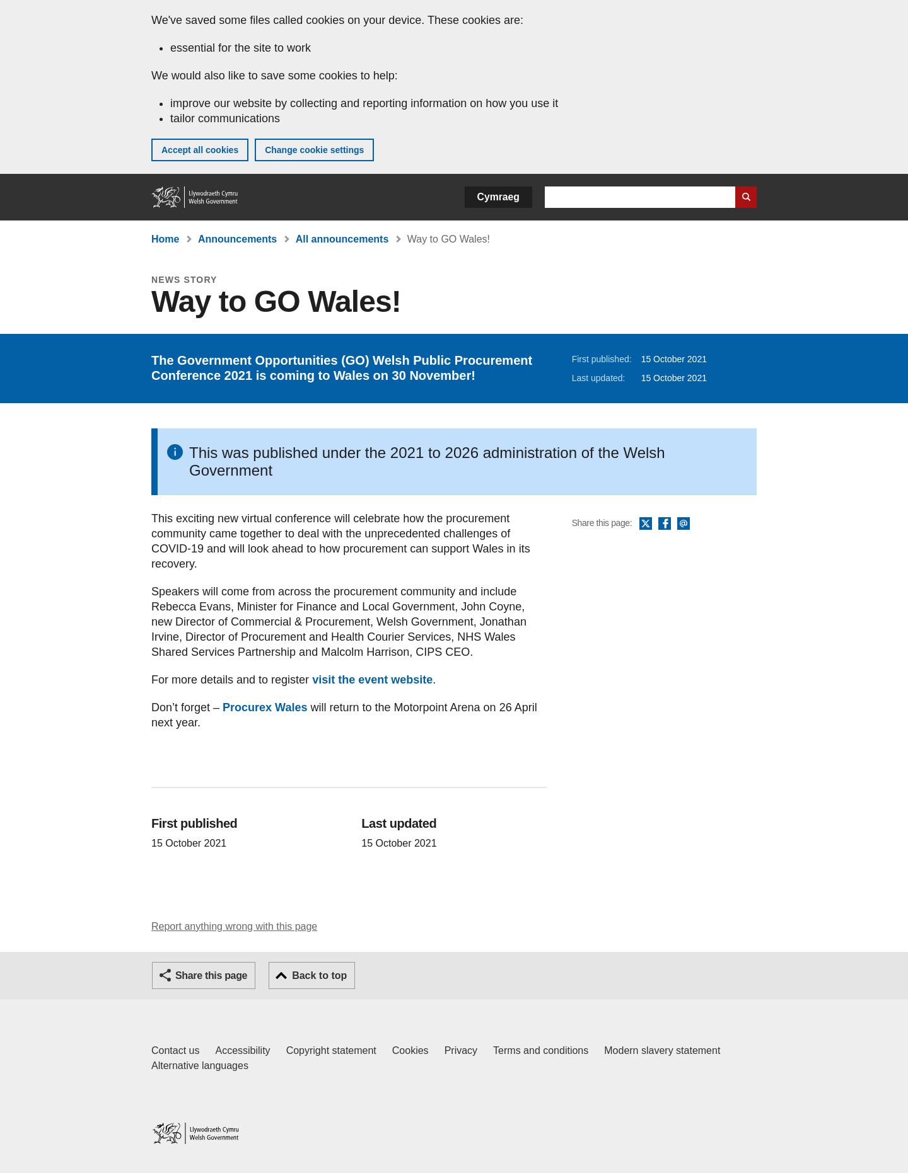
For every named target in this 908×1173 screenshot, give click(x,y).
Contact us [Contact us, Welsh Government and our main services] (175, 1050)
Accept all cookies (199, 150)
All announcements (342, 239)
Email (683, 524)
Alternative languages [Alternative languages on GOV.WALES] (199, 1065)
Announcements (237, 239)
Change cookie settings (314, 150)
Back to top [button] (319, 975)
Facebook (664, 524)
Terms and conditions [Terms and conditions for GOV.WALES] (540, 1050)
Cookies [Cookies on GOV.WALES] (410, 1050)
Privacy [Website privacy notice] (461, 1050)
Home (165, 239)
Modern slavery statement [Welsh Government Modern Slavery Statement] (662, 1050)
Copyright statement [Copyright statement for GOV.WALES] (331, 1050)
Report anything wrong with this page (234, 926)
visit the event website (372, 679)
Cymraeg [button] (498, 197)
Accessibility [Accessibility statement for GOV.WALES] (242, 1050)
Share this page (211, 975)
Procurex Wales (265, 707)
